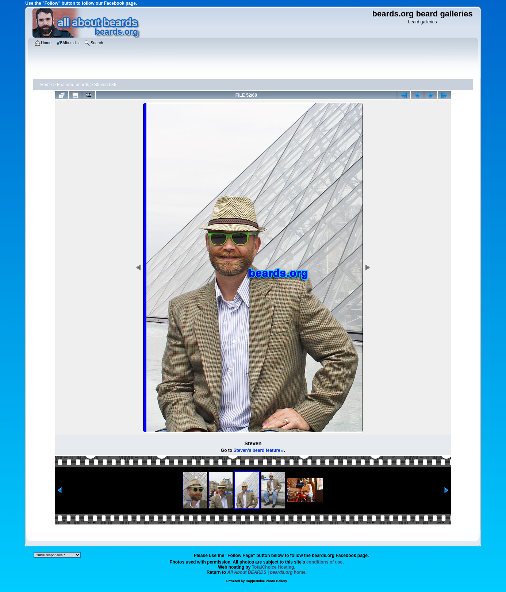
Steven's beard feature (257, 450)
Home (46, 84)
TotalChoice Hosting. (273, 567)
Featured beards (73, 84)
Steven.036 (105, 84)
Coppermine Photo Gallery (266, 581)
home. (267, 572)
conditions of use (324, 562)
